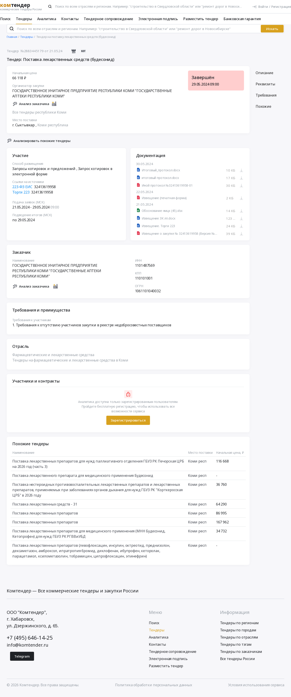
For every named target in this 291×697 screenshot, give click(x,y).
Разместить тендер (200, 18)
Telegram (22, 660)
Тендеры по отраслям (239, 641)
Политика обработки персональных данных (153, 688)
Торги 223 (21, 196)
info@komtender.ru (27, 649)
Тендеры (24, 18)
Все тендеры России (237, 662)
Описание (264, 76)
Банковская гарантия (242, 18)
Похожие (263, 110)
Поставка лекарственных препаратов (45, 516)
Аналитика (46, 18)
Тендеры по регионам (239, 626)
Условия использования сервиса (256, 688)
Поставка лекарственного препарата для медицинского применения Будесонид (82, 479)
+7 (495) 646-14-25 (30, 641)
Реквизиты (265, 87)
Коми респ (197, 465)
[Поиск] (50, 6)
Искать (272, 32)
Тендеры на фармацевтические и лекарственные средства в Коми (70, 363)
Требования (266, 99)
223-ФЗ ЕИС (22, 190)
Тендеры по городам (238, 633)
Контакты (70, 18)
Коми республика (52, 128)
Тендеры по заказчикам (241, 655)
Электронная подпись (158, 18)
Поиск (5, 18)
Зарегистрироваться (128, 424)
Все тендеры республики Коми (39, 116)
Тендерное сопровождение (108, 18)
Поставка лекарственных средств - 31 (44, 508)
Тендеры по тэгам (236, 648)
